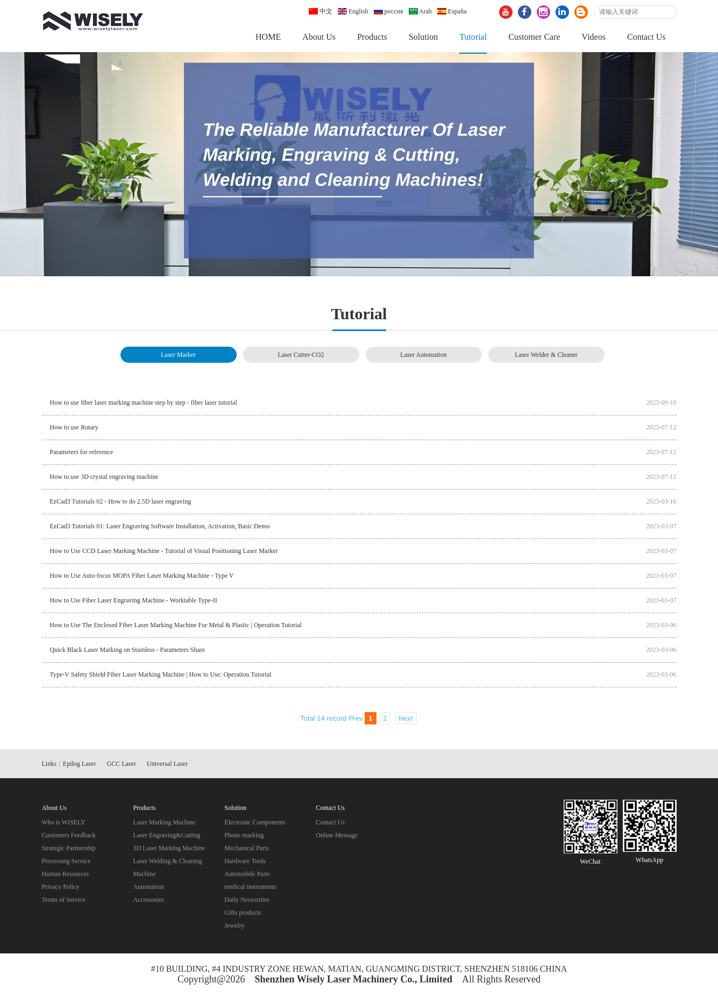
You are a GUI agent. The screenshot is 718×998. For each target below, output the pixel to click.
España (452, 11)
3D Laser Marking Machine (169, 849)
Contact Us (646, 36)
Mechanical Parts (246, 849)
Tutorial (473, 36)
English (353, 11)
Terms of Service (64, 901)
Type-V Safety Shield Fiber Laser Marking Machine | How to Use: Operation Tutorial (161, 676)
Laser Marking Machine (164, 824)
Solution (423, 36)
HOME (268, 36)
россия (388, 11)
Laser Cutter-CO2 (301, 356)
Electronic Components (254, 824)
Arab (420, 11)
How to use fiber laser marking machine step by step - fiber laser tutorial (143, 404)
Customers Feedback (69, 837)
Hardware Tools (245, 862)
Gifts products (242, 914)
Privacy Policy (61, 888)
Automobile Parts (246, 875)
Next (406, 720)
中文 (320, 11)
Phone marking (244, 837)
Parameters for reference (81, 453)
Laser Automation (423, 356)
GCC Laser (121, 765)
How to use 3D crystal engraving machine (104, 478)
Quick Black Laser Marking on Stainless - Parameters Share (127, 651)
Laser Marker (178, 356)
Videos (594, 36)
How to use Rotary (74, 429)
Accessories (148, 901)
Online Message (337, 837)
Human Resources (65, 875)
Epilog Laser (79, 765)
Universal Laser (167, 765)
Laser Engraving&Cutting (166, 837)
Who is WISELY (64, 824)
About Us (319, 36)
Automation (148, 888)
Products (372, 36)
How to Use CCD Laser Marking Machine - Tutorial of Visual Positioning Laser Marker (164, 552)
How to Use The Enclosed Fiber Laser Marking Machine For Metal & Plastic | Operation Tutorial (176, 626)
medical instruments (250, 888)
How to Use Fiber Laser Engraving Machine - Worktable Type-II (133, 602)
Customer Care (534, 36)
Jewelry (234, 927)
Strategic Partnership (69, 849)
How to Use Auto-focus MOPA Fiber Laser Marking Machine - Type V (142, 577)
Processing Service (66, 862)
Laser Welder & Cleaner (546, 356)
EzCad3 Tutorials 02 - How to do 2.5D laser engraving (120, 503)
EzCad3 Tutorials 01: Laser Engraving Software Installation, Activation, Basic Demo (160, 528)
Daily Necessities (246, 901)
